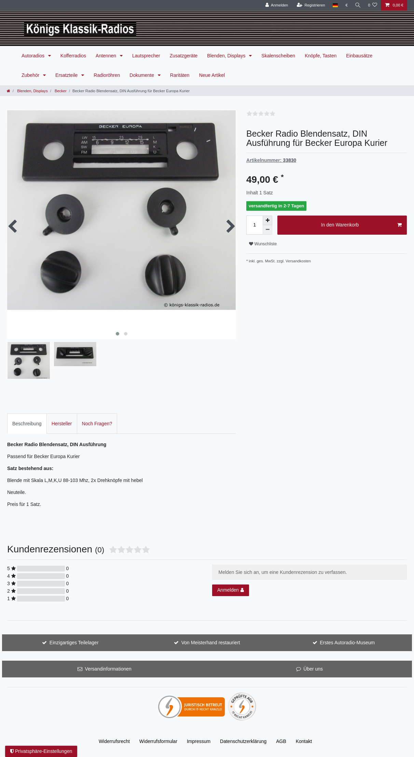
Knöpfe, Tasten (320, 55)
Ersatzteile (67, 75)
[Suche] (357, 5)
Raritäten (180, 75)
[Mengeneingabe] (254, 225)
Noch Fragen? (97, 423)
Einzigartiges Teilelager (74, 642)
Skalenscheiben (278, 55)
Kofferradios (73, 55)
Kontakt (304, 741)
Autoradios (34, 55)
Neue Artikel (212, 75)
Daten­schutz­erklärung (243, 741)
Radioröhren (107, 75)
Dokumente (142, 75)
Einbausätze (359, 55)
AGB (281, 741)
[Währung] (346, 5)
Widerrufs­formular (158, 741)
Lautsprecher (146, 55)
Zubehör (31, 75)
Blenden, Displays (227, 55)
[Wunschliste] (372, 5)
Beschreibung (27, 423)
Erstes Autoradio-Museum (347, 642)
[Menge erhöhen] (267, 220)
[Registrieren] (310, 5)
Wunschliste (263, 244)
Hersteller (62, 423)
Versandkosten (298, 261)
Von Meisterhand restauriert (210, 642)
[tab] (27, 423)
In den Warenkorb (361, 225)
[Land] (334, 5)
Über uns (313, 669)
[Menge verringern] (267, 230)
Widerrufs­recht (114, 741)
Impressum (198, 741)
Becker (60, 91)
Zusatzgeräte (184, 55)
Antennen (107, 55)
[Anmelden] (276, 5)
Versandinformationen (108, 669)
